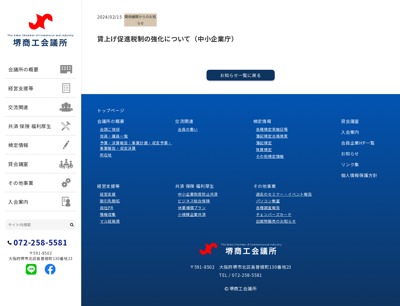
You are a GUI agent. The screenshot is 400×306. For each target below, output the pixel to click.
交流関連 (18, 107)
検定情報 (18, 144)
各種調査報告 (268, 207)
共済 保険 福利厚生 (29, 125)
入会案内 (18, 201)
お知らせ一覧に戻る (240, 75)
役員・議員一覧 (114, 136)
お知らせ (350, 153)
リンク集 (350, 164)
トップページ (110, 110)
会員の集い (188, 129)
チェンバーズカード (274, 214)
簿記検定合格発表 (272, 136)
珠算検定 (264, 149)
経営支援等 (21, 88)
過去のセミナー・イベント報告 (284, 194)
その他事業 (21, 182)
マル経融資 (110, 221)
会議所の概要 (23, 69)
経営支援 (108, 194)
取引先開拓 (110, 201)
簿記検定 (264, 142)
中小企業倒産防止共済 (198, 194)
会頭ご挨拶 (110, 129)
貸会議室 (18, 163)
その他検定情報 (270, 156)
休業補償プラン (192, 207)
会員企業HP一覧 (358, 142)
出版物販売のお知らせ (276, 221)
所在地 (106, 155)
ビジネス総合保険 (194, 201)
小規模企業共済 (192, 214)
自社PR (106, 207)
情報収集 (108, 214)
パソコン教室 (268, 201)
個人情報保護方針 (359, 175)
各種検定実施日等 (272, 129)
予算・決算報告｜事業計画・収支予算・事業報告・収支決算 (136, 145)
